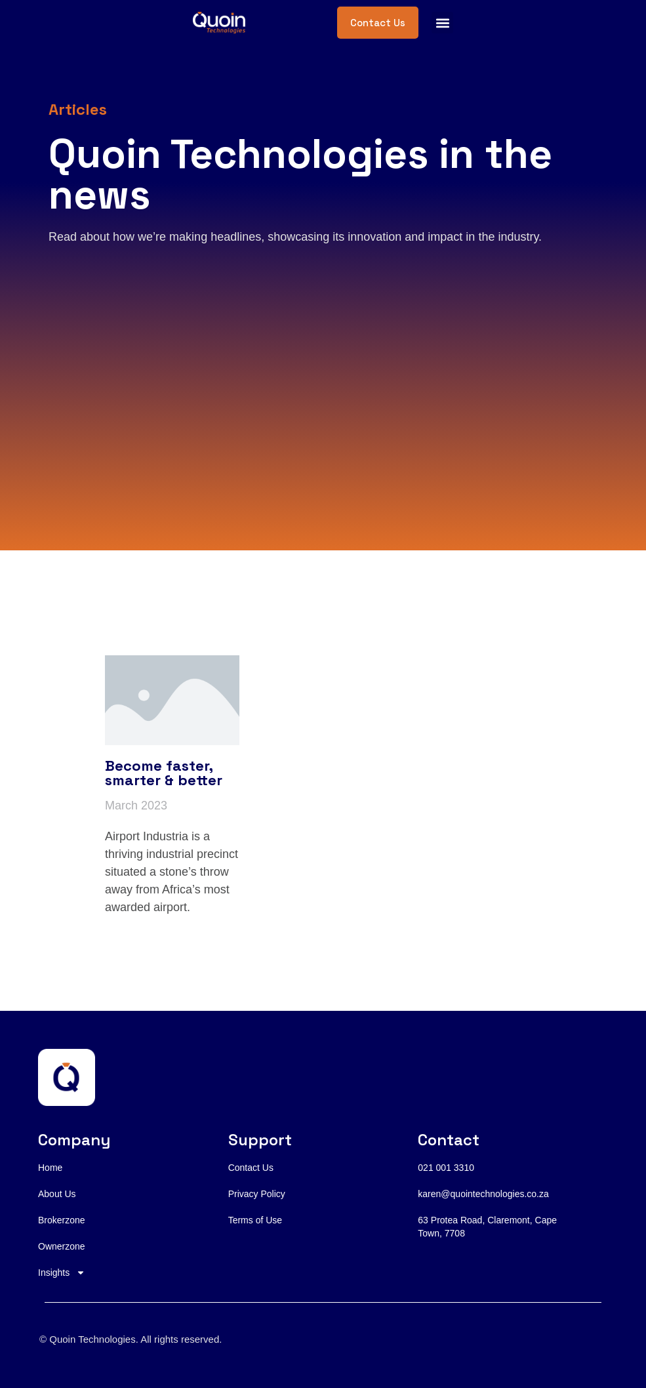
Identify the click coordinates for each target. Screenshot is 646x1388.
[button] (442, 22)
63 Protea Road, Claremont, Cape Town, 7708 (487, 1226)
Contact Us (250, 1167)
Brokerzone (61, 1220)
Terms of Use (255, 1220)
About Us (57, 1194)
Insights (61, 1272)
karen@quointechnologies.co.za (483, 1194)
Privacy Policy (256, 1194)
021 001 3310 (446, 1167)
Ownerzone (61, 1246)
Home (50, 1167)
